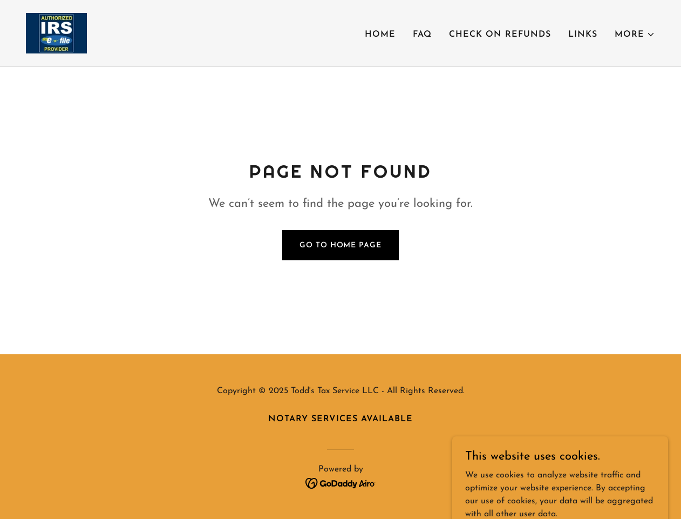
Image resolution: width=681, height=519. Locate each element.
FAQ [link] (422, 34)
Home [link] (380, 34)
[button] (635, 34)
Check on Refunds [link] (500, 34)
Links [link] (582, 34)
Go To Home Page (340, 245)
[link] (56, 33)
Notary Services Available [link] (340, 419)
